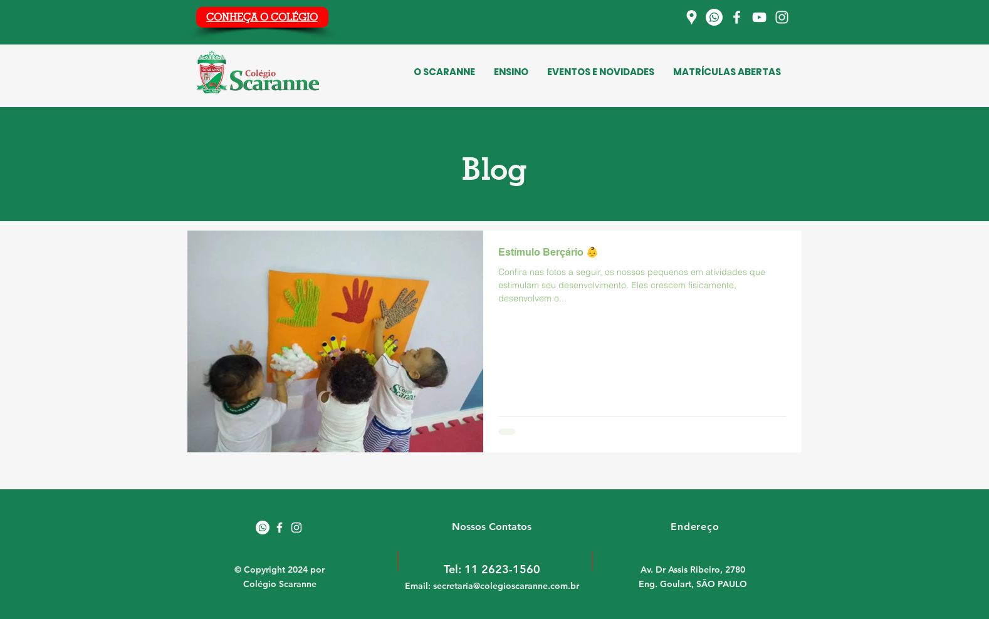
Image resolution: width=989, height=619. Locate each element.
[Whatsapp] (714, 17)
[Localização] (691, 17)
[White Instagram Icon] (296, 527)
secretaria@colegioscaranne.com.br (506, 585)
